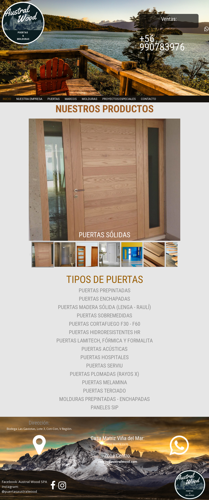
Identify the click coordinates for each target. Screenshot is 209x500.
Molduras (89, 99)
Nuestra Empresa (29, 99)
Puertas (54, 99)
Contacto (148, 99)
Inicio (7, 99)
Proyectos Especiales (119, 99)
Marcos (71, 99)
